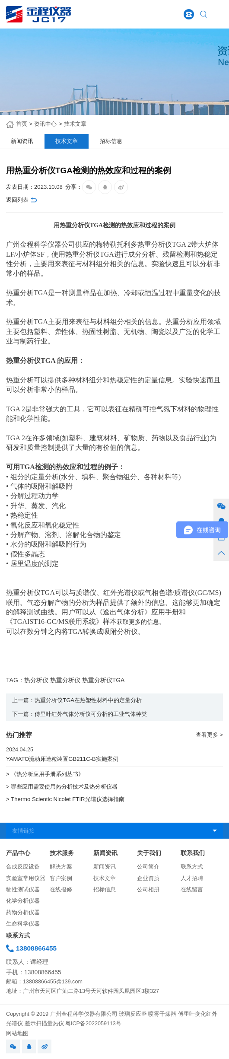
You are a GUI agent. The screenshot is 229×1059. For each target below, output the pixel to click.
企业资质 (148, 878)
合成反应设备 (23, 867)
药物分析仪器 (23, 913)
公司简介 (148, 867)
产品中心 (18, 853)
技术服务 (62, 853)
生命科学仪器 (23, 924)
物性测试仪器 (23, 890)
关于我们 (149, 853)
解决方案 (61, 867)
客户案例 (61, 878)
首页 (21, 124)
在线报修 (61, 890)
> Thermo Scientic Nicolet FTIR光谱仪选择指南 (65, 799)
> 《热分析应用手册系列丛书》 (45, 774)
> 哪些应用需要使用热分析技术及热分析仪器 (62, 786)
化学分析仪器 (23, 901)
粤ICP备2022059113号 (93, 1024)
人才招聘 (192, 878)
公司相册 (148, 890)
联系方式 (192, 867)
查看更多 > (209, 734)
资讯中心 (45, 124)
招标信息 (104, 890)
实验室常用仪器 (25, 878)
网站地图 (17, 1033)
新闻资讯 (105, 853)
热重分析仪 (154, 244)
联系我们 (193, 853)
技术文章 (75, 124)
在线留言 (192, 890)
